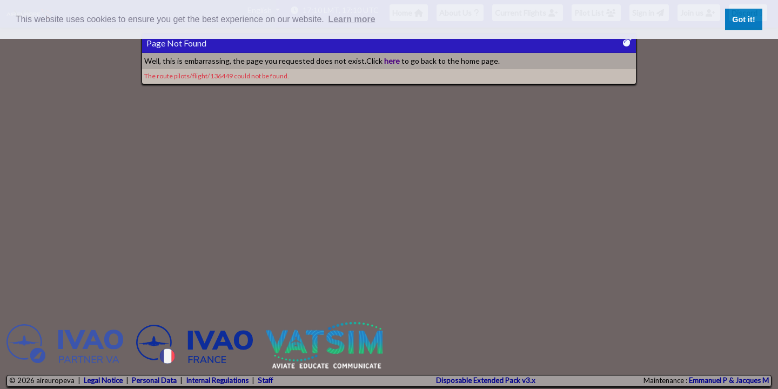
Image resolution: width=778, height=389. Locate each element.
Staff (265, 380)
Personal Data (154, 380)
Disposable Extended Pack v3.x (485, 380)
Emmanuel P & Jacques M (729, 380)
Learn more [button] (351, 19)
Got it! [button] (743, 19)
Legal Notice (103, 380)
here (392, 60)
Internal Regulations (217, 380)
